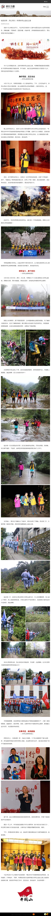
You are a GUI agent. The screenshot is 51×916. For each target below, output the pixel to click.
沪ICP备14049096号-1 (27, 914)
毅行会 (45, 1)
